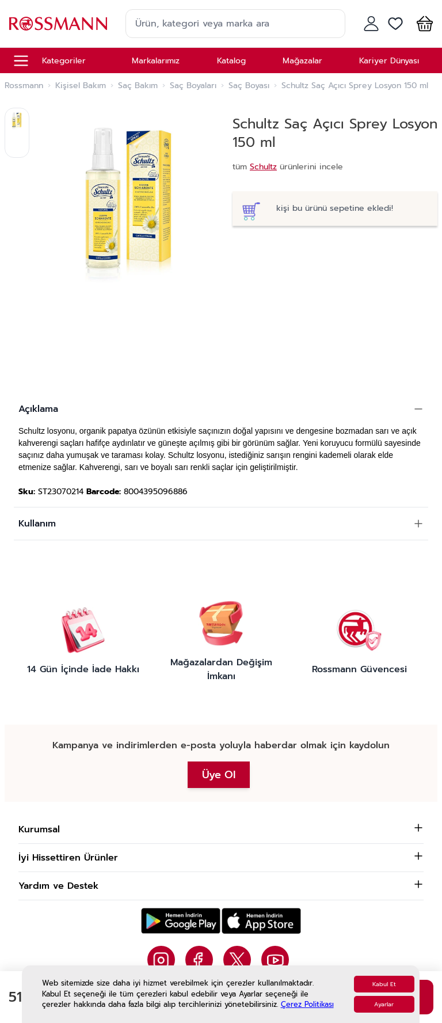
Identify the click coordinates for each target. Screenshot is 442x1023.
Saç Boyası (248, 86)
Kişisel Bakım (80, 86)
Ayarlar (384, 1004)
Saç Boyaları (193, 86)
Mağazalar (302, 61)
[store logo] (58, 23)
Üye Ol (218, 775)
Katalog (231, 61)
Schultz (263, 167)
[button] (422, 24)
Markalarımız (156, 61)
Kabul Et (384, 984)
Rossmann (24, 86)
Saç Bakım (138, 86)
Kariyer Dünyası (389, 61)
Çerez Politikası (307, 1004)
